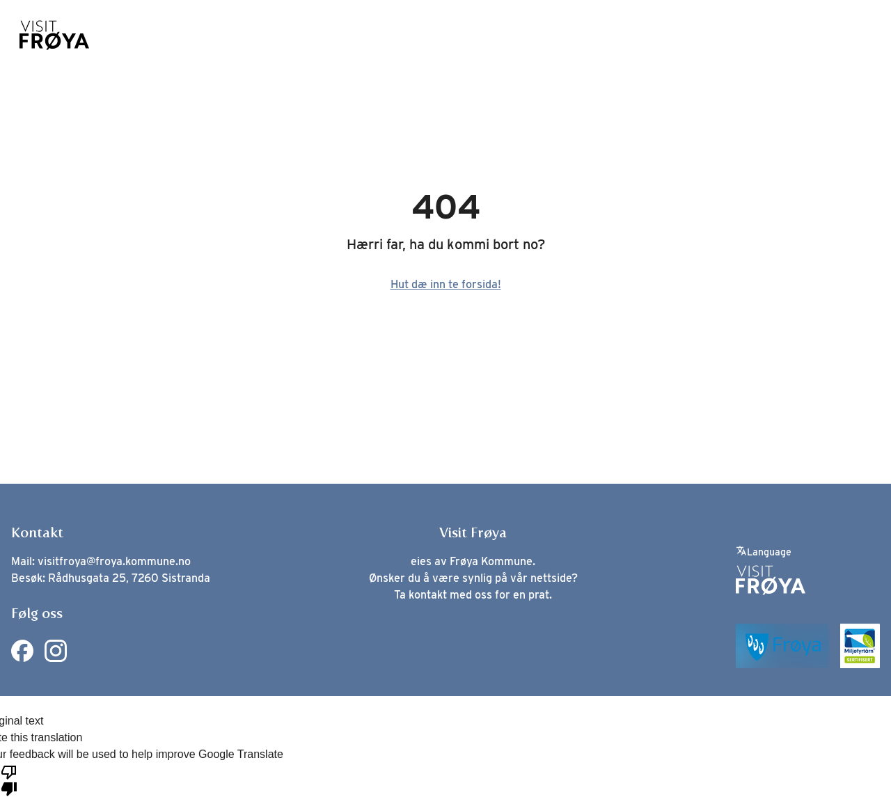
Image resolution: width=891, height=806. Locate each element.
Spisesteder (409, 35)
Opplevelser (311, 35)
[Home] (54, 35)
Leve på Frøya (701, 35)
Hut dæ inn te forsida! (446, 284)
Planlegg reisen (814, 35)
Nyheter (124, 35)
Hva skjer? (603, 35)
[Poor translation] (9, 779)
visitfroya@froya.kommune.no (114, 561)
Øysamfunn (212, 35)
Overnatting (508, 35)
